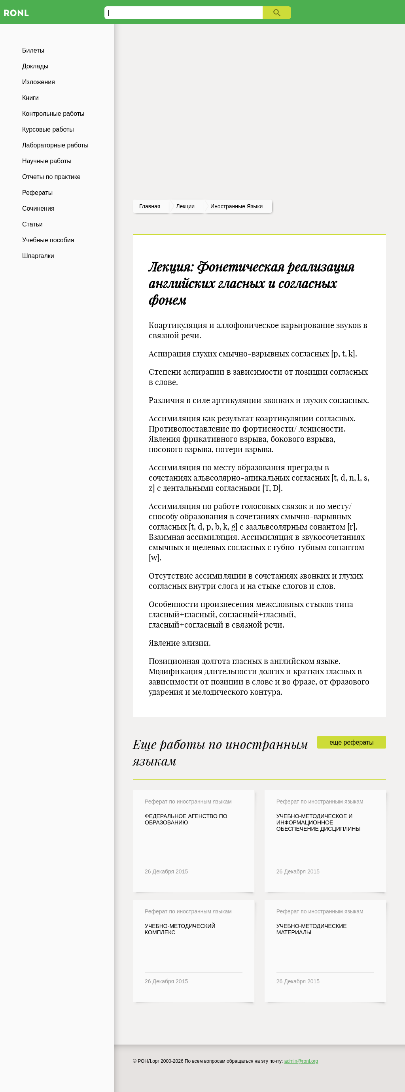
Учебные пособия (48, 240)
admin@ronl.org (301, 1061)
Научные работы (47, 161)
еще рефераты (351, 742)
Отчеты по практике (51, 177)
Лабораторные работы (55, 145)
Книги (30, 97)
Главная (149, 206)
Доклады (35, 66)
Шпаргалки (38, 256)
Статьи (32, 224)
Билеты (33, 50)
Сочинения (38, 208)
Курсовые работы (48, 129)
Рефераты (37, 192)
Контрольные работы (53, 113)
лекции (185, 206)
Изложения (38, 82)
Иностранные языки (236, 206)
